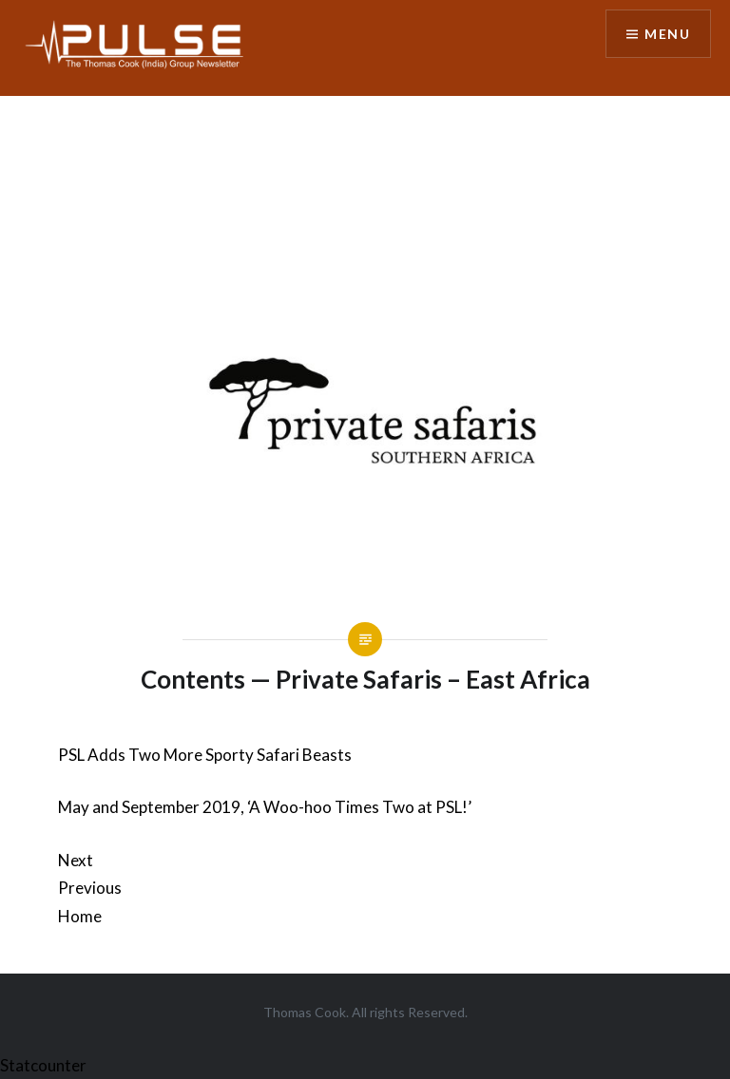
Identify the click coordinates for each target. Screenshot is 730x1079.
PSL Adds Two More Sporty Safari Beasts (205, 755)
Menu (667, 34)
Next (75, 860)
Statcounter (43, 1065)
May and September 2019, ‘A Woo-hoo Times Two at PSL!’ (264, 807)
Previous (90, 888)
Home (80, 916)
